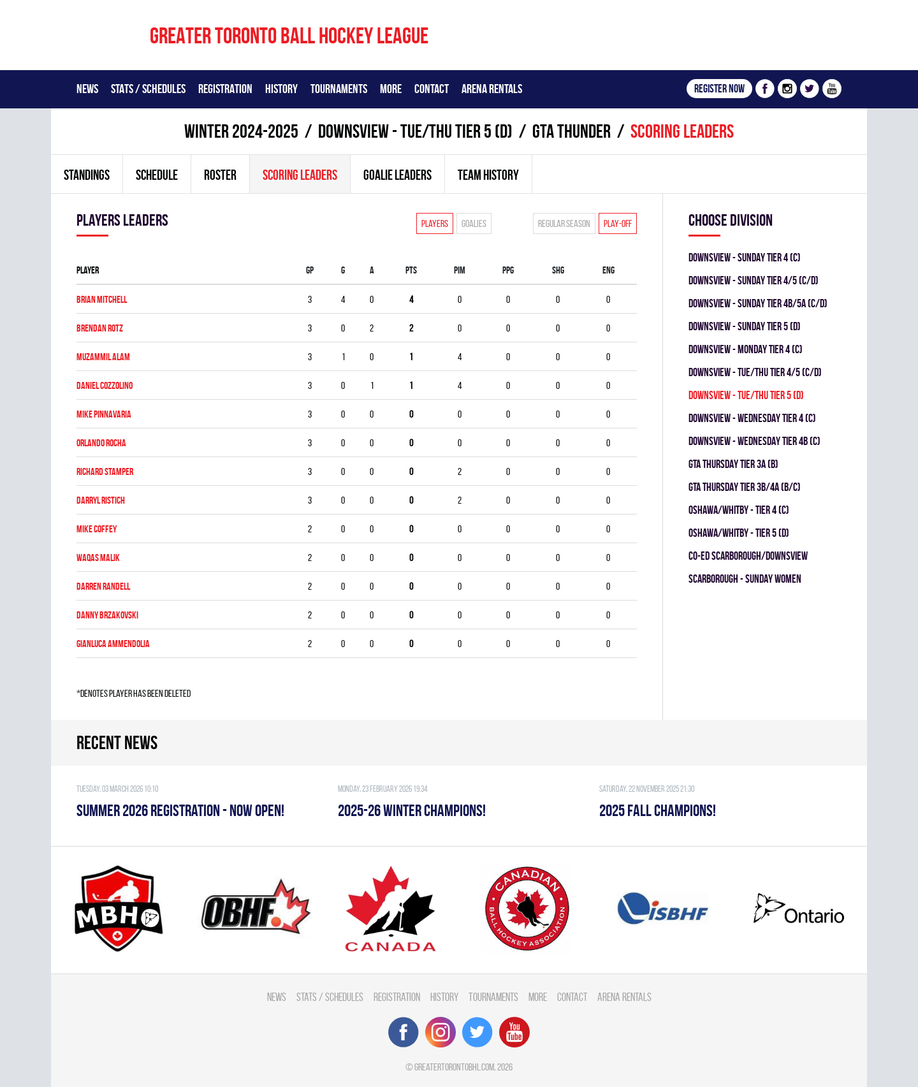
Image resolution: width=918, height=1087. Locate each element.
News (87, 89)
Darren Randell (103, 586)
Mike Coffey (96, 528)
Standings (87, 174)
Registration (225, 89)
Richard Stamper (104, 471)
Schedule (157, 174)
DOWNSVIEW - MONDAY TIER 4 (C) (745, 349)
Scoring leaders (300, 174)
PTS (411, 270)
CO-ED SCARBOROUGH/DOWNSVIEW (748, 556)
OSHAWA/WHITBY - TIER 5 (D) (738, 533)
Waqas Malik (98, 557)
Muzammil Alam (103, 356)
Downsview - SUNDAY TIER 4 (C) (744, 257)
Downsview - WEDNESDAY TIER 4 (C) (752, 418)
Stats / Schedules (148, 89)
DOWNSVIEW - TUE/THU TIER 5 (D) (415, 131)
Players (434, 223)
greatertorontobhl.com (454, 1066)
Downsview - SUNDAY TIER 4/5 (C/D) (753, 280)
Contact (431, 89)
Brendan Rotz (99, 328)
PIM (459, 270)
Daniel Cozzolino (104, 385)
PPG (508, 270)
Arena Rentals (492, 89)
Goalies (474, 223)
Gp (310, 270)
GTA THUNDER (571, 131)
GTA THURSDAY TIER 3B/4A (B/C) (744, 487)
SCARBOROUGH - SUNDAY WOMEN (744, 579)
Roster (220, 174)
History (281, 89)
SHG (558, 270)
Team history (488, 174)
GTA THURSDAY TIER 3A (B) (733, 464)
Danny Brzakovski (107, 614)
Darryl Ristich (100, 500)
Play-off (618, 223)
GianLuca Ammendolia (113, 643)
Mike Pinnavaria (103, 414)
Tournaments (338, 89)
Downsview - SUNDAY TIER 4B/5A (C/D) (757, 303)
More (391, 89)
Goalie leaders (397, 174)
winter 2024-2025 (241, 131)
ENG (608, 270)
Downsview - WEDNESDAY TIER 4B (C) (754, 441)
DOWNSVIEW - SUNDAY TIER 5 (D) (744, 326)
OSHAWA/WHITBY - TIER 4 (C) (738, 510)
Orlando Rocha (101, 442)
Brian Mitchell (101, 299)
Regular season (564, 223)
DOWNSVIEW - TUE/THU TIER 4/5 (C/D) (755, 372)
